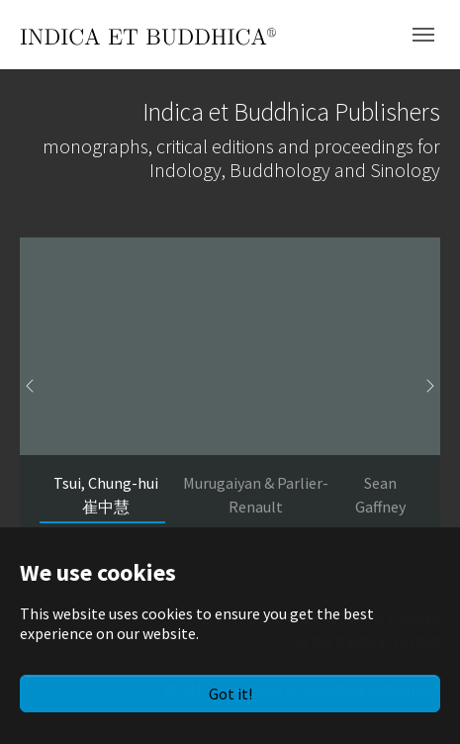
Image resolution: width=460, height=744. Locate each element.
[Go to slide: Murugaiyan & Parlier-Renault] (256, 494)
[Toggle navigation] (423, 34)
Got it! (230, 693)
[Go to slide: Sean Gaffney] (379, 494)
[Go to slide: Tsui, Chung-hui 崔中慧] (106, 494)
